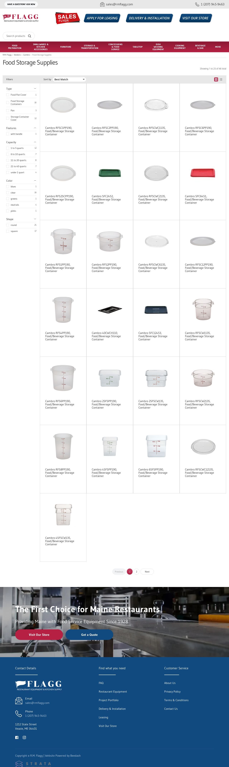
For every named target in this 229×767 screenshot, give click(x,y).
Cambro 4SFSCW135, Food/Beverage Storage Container (59, 541)
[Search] (19, 36)
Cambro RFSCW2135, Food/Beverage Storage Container (199, 404)
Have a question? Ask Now (21, 4)
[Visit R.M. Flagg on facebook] (16, 737)
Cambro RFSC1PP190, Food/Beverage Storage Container (59, 131)
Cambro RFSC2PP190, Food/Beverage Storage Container (106, 131)
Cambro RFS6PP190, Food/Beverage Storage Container (59, 404)
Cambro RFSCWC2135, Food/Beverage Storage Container (152, 199)
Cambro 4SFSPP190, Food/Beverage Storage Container (106, 472)
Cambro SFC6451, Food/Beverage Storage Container (199, 199)
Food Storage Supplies (42, 55)
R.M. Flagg (7, 55)
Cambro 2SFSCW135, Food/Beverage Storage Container (152, 404)
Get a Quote (89, 635)
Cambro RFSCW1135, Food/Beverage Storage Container (199, 336)
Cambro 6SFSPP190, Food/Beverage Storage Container (152, 472)
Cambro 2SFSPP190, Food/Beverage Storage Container (106, 404)
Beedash (75, 755)
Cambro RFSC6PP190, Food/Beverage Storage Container (199, 131)
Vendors (17, 55)
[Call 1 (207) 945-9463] (210, 4)
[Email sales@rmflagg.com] (116, 4)
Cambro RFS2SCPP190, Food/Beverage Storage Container (59, 199)
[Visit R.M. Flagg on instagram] (24, 737)
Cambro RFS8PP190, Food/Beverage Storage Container (59, 472)
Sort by (47, 79)
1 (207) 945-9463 (35, 715)
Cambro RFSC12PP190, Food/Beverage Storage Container (199, 268)
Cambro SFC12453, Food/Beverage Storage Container (152, 336)
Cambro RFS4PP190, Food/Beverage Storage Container (59, 336)
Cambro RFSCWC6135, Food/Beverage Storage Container (152, 268)
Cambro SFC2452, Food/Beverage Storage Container (106, 199)
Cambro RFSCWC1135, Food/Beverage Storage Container (152, 131)
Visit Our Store (39, 635)
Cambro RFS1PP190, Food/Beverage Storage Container (59, 268)
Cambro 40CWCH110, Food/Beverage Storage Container (106, 336)
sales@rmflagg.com (37, 703)
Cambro (26, 55)
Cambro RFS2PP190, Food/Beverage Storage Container (106, 268)
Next (147, 571)
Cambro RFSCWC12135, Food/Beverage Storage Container (199, 472)
